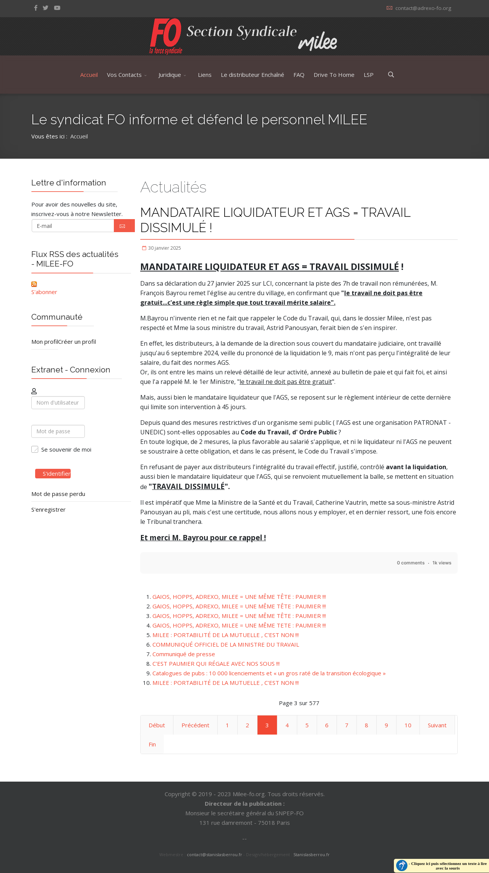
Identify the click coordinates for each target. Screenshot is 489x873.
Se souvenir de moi (66, 449)
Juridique (170, 74)
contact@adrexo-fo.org (423, 8)
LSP (369, 74)
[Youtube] (57, 7)
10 (408, 725)
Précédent (195, 725)
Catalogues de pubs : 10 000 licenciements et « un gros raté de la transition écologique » (269, 673)
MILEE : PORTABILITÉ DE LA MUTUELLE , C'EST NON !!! (225, 635)
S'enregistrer (48, 509)
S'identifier (53, 473)
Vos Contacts (124, 74)
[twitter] (46, 7)
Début (157, 725)
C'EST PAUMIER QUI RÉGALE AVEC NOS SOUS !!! (216, 663)
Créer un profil (77, 341)
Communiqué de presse (183, 654)
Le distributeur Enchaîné (252, 74)
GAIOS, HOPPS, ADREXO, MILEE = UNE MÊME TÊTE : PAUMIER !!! (239, 596)
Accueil (89, 74)
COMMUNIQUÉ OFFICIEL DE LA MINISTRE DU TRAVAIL (225, 644)
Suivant (437, 725)
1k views (442, 563)
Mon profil (44, 341)
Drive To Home (334, 74)
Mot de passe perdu (58, 493)
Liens (205, 74)
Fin (152, 744)
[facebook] (35, 7)
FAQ (298, 74)
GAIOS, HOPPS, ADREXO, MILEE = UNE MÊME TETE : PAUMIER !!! (239, 625)
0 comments (411, 563)
